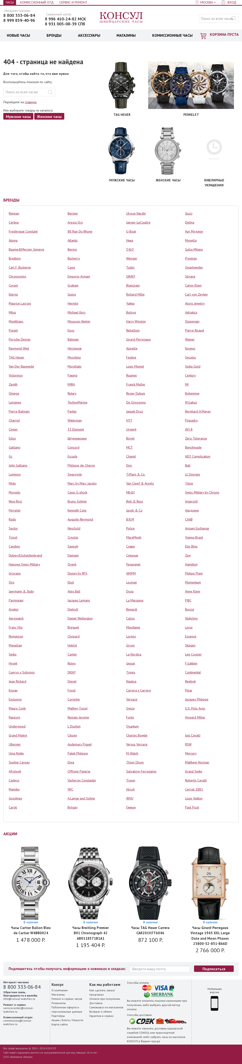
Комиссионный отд (37, 2)
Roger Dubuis (135, 393)
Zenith (13, 384)
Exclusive (15, 699)
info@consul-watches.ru (19, 999)
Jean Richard (17, 681)
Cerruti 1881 (194, 789)
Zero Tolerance (196, 438)
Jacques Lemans (79, 600)
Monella (191, 240)
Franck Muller (135, 384)
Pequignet (133, 564)
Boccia (189, 609)
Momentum (193, 582)
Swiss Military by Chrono (202, 492)
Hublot (72, 645)
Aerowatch (16, 618)
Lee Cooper (193, 654)
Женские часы (49, 116)
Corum (13, 285)
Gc (10, 456)
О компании (60, 990)
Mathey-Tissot (77, 708)
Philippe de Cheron (81, 465)
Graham (73, 285)
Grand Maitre (18, 735)
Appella (131, 348)
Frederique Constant (23, 231)
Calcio (130, 618)
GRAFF (130, 276)
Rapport (14, 717)
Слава (130, 546)
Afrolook (15, 771)
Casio (71, 267)
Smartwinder (194, 267)
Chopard (74, 636)
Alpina (13, 240)
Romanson (16, 636)
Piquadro (191, 420)
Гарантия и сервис (101, 1016)
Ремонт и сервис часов (67, 999)
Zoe (188, 555)
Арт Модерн (194, 231)
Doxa (130, 591)
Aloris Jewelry (195, 303)
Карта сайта (60, 1024)
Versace (131, 699)
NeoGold (74, 528)
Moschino (74, 357)
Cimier (13, 429)
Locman (131, 582)
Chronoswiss (17, 276)
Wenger (131, 258)
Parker (72, 411)
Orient (72, 564)
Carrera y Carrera (138, 690)
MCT (129, 447)
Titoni (189, 483)
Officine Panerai (79, 771)
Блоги (66, 1020)
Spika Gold (192, 366)
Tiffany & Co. (135, 474)
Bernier (73, 213)
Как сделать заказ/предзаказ (102, 992)
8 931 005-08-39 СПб (65, 24)
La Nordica (133, 654)
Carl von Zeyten (196, 294)
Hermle (73, 303)
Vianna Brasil (194, 537)
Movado (14, 492)
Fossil (72, 690)
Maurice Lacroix (20, 303)
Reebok (190, 681)
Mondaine (133, 627)
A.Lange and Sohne (81, 798)
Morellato (75, 366)
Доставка (95, 1003)
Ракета (72, 375)
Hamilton (191, 564)
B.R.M (130, 519)
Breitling (15, 258)
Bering (72, 249)
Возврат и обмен (100, 1011)
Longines (15, 402)
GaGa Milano (194, 249)
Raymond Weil (19, 348)
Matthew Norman (197, 762)
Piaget (13, 330)
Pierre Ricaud (194, 330)
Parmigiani (16, 600)
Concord (73, 447)
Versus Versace (136, 744)
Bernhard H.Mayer (198, 411)
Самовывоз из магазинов (106, 1007)
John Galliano (18, 465)
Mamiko (14, 789)
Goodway (15, 798)
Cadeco (14, 780)
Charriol (14, 420)
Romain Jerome (78, 717)
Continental (193, 672)
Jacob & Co (134, 510)
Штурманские (77, 438)
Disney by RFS (77, 573)
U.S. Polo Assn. (195, 708)
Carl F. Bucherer (20, 267)
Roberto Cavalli (196, 780)
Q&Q (130, 249)
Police (130, 528)
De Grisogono (136, 402)
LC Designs (192, 474)
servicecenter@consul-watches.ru (18, 1009)
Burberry (74, 258)
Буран (13, 690)
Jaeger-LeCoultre (138, 222)
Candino (14, 546)
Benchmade (193, 447)
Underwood (17, 726)
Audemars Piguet (80, 744)
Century (190, 375)
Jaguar (130, 663)
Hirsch (130, 789)
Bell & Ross (134, 501)
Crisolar (73, 537)
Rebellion (133, 330)
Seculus (190, 357)
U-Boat (131, 231)
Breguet (73, 627)
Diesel (72, 681)
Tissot (13, 537)
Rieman (14, 213)
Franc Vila (15, 627)
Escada (72, 456)
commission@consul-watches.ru (17, 1022)
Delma (189, 222)
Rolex (72, 663)
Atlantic (73, 240)
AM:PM (131, 573)
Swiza (130, 708)
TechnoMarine (77, 402)
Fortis (130, 717)
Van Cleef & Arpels (140, 483)
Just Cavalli (192, 735)
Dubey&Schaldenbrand (25, 555)
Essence (190, 636)
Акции (56, 1020)
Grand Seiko (193, 771)
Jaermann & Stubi (21, 591)
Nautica (131, 681)
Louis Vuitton (194, 798)
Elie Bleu (191, 546)
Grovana (15, 573)
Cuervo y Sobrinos (22, 672)
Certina (14, 222)
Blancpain (133, 285)
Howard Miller (195, 717)
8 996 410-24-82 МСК (65, 19)
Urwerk (131, 429)
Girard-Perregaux (138, 339)
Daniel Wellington (80, 618)
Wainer (190, 339)
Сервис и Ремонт (73, 2)
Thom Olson (135, 762)
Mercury (191, 753)
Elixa (71, 762)
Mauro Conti (17, 708)
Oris (11, 582)
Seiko (13, 654)
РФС (188, 600)
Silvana (190, 276)
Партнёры (58, 1016)
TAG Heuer (16, 357)
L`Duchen (74, 726)
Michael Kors (77, 312)
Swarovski (75, 474)
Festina (131, 357)
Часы (10, 2)
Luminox (15, 474)
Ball (187, 465)
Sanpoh (73, 546)
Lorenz (131, 636)
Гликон (131, 807)
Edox (12, 438)
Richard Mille (135, 294)
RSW (188, 744)
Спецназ (132, 555)
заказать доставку (154, 1028)
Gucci (188, 213)
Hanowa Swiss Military (24, 564)
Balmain (73, 339)
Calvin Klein (193, 285)
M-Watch (132, 753)
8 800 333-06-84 (19, 15)
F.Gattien (191, 663)
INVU (129, 798)
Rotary (72, 393)
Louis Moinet (135, 366)
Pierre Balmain (19, 411)
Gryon (130, 645)
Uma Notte (16, 753)
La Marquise (134, 600)
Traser (130, 780)
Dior (129, 465)
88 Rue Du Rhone (80, 231)
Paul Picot (192, 807)
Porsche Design (19, 339)
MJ (187, 384)
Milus (12, 312)
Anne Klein (192, 591)
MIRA (71, 384)
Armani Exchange (197, 528)
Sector (13, 528)
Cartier (72, 654)
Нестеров (75, 348)
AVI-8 (189, 429)
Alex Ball (74, 591)
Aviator (14, 609)
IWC (70, 789)
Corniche (74, 699)
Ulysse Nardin (136, 213)
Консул (121, 17)
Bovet (130, 438)
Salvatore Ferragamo (141, 771)
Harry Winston (136, 321)
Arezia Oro (75, 222)
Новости (77, 1020)
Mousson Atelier (79, 321)
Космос (190, 348)
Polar (188, 690)
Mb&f (130, 492)
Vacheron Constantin (82, 780)
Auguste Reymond (80, 519)
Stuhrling (191, 618)
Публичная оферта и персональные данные (67, 1009)
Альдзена (192, 510)
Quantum (132, 726)
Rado (12, 519)
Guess (72, 294)
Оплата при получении (104, 999)
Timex (130, 672)
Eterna (13, 294)
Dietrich (73, 609)
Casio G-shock (77, 492)
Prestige (191, 258)
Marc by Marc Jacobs (82, 483)
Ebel (71, 582)
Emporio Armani (79, 276)
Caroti (13, 807)
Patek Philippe (78, 753)
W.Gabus (191, 402)
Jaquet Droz (134, 411)
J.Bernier (15, 744)
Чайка (130, 303)
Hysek (13, 663)
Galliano (14, 447)
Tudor (130, 267)
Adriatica (191, 312)
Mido (12, 483)
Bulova (131, 312)
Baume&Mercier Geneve (26, 249)
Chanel (131, 456)
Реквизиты (59, 1003)
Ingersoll (191, 501)
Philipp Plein (194, 573)
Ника (129, 240)
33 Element (76, 429)
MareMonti (133, 537)
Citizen (72, 735)
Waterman (75, 420)
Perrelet (14, 510)
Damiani (73, 555)
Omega (14, 393)
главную (31, 102)
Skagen (190, 645)
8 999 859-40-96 (19, 20)
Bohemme (192, 393)
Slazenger (192, 321)
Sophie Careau (19, 762)
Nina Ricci (15, 501)
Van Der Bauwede (21, 366)
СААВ (189, 519)
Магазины (58, 994)
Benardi (131, 609)
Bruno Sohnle (77, 501)
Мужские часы (18, 116)
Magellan (15, 645)
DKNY (72, 672)
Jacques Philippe (196, 699)
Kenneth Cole (77, 510)
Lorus (189, 627)
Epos (71, 330)
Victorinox (16, 375)
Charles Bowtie (136, 735)
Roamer (131, 375)
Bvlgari (73, 807)
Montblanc (16, 321)
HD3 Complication (197, 456)
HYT (129, 420)
